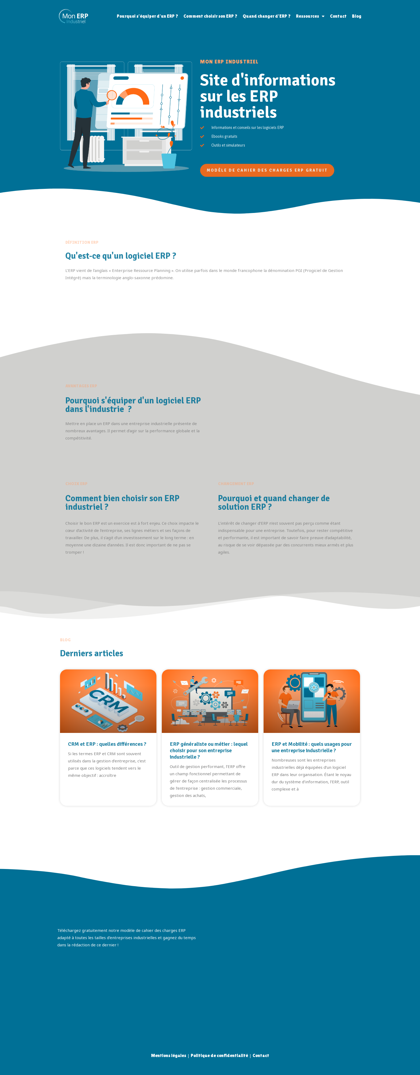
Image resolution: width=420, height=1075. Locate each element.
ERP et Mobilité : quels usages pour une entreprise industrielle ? (312, 747)
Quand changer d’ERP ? (267, 16)
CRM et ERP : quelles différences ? (107, 744)
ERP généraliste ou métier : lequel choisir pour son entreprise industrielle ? (209, 750)
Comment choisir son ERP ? (210, 16)
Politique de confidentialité (219, 1055)
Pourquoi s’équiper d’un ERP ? (147, 16)
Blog (356, 16)
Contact (338, 16)
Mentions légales (168, 1055)
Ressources (310, 16)
